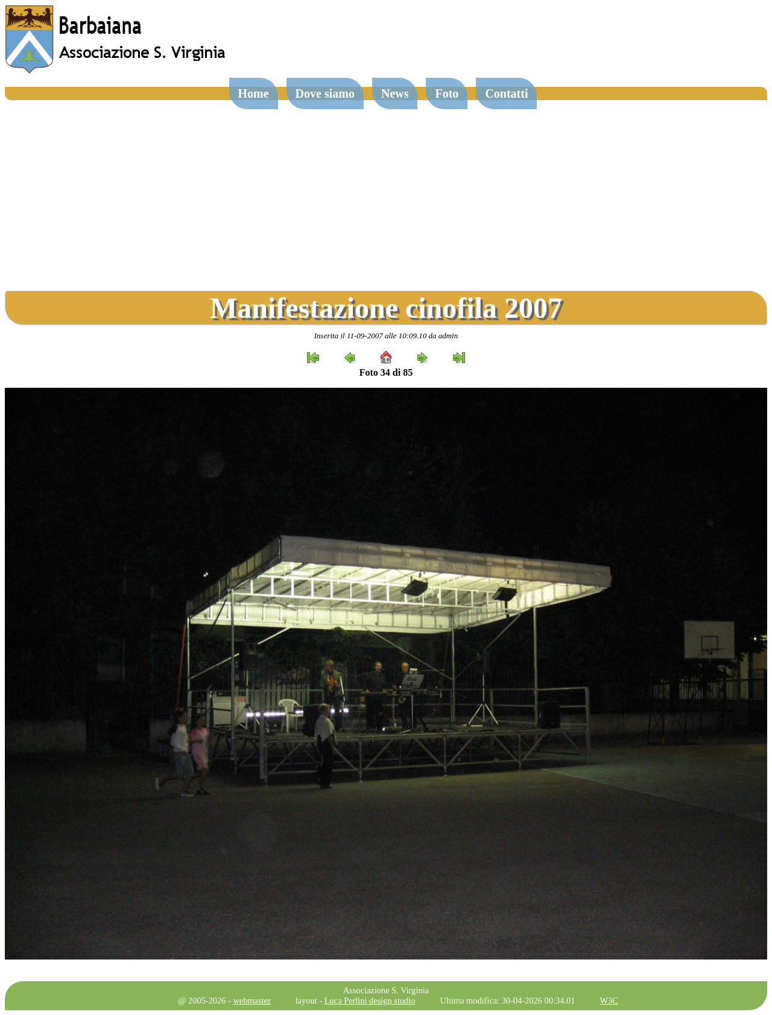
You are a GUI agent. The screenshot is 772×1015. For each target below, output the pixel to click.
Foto (446, 93)
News (395, 93)
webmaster (251, 1000)
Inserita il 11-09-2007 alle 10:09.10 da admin (386, 335)
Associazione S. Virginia (386, 990)
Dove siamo (325, 93)
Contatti (506, 93)
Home (253, 93)
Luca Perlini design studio (370, 1000)
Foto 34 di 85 (386, 372)
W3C (609, 1000)
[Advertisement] (386, 190)
